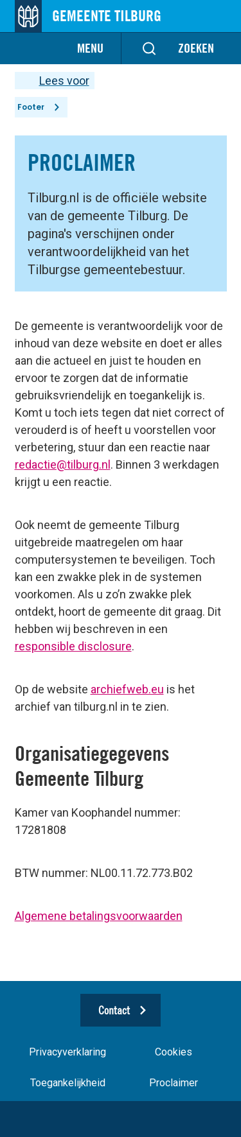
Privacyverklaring (67, 1052)
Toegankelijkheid (67, 1083)
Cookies (173, 1052)
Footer (30, 106)
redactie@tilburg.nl (63, 464)
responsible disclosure (73, 646)
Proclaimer (173, 1083)
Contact (114, 1010)
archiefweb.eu (127, 689)
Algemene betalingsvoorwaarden (99, 916)
